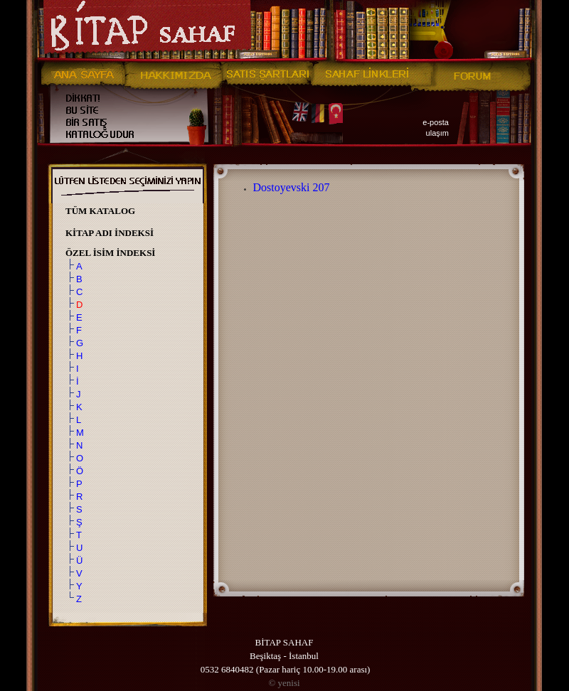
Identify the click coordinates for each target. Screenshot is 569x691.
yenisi (283, 682)
